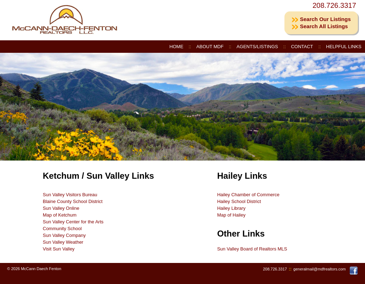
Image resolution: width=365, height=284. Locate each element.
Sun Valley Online (61, 208)
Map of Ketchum (60, 215)
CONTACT (302, 46)
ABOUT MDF (209, 46)
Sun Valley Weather (63, 242)
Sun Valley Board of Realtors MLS (252, 249)
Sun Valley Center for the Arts (73, 221)
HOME (176, 46)
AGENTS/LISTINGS (257, 46)
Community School (62, 228)
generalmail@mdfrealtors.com (319, 269)
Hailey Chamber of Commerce (248, 194)
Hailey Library (231, 208)
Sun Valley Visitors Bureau (70, 194)
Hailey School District (239, 201)
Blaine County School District (73, 201)
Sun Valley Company (64, 235)
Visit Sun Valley (58, 249)
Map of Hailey (231, 215)
